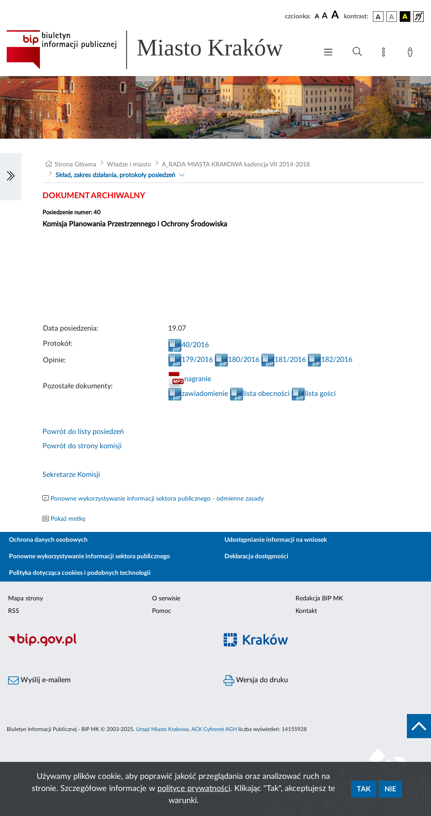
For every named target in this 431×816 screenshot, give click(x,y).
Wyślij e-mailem (39, 680)
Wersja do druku (256, 680)
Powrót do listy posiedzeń (83, 431)
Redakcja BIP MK (319, 598)
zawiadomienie (198, 393)
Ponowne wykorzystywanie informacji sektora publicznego (89, 556)
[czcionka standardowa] (317, 16)
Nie (390, 789)
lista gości (314, 393)
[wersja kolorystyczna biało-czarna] (391, 16)
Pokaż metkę (68, 519)
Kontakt (306, 611)
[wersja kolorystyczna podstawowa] (378, 16)
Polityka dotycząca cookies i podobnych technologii (80, 573)
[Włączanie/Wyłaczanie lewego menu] (10, 176)
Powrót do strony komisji (82, 446)
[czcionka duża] (336, 15)
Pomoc (161, 611)
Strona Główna (75, 165)
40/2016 (188, 344)
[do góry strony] (419, 726)
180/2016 (237, 359)
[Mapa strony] (385, 54)
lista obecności (260, 393)
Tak (364, 789)
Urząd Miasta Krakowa (162, 729)
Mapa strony (25, 598)
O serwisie (166, 598)
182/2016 (330, 359)
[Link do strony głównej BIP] (157, 49)
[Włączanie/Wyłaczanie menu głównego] (328, 53)
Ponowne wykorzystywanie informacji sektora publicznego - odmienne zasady (157, 499)
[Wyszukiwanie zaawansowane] (357, 51)
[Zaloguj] (412, 54)
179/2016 (190, 359)
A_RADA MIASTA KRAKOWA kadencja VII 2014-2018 (236, 165)
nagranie (189, 378)
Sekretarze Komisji (71, 474)
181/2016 (283, 359)
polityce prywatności (193, 789)
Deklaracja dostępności (256, 556)
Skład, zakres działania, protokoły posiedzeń (115, 175)
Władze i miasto (129, 165)
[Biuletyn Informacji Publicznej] (108, 645)
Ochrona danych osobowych (48, 540)
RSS (13, 611)
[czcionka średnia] (325, 16)
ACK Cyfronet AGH (214, 729)
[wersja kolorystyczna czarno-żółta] (405, 16)
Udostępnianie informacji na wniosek (275, 540)
